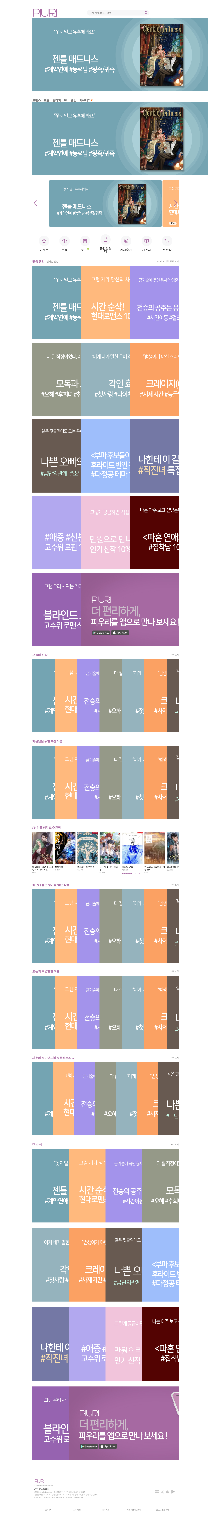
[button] (35, 203)
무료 (64, 249)
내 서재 (146, 249)
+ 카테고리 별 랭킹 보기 (168, 261)
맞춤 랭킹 (38, 261)
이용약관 (105, 1510)
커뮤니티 (85, 100)
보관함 (167, 249)
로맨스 (36, 100)
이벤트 (44, 249)
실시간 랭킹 (52, 261)
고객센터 (48, 1510)
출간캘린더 (105, 250)
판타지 (56, 100)
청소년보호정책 (162, 1510)
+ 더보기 (175, 655)
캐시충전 (126, 249)
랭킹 (73, 100)
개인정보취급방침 (134, 1510)
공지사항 (77, 1510)
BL (66, 100)
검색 (146, 12)
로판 (47, 100)
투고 (85, 249)
